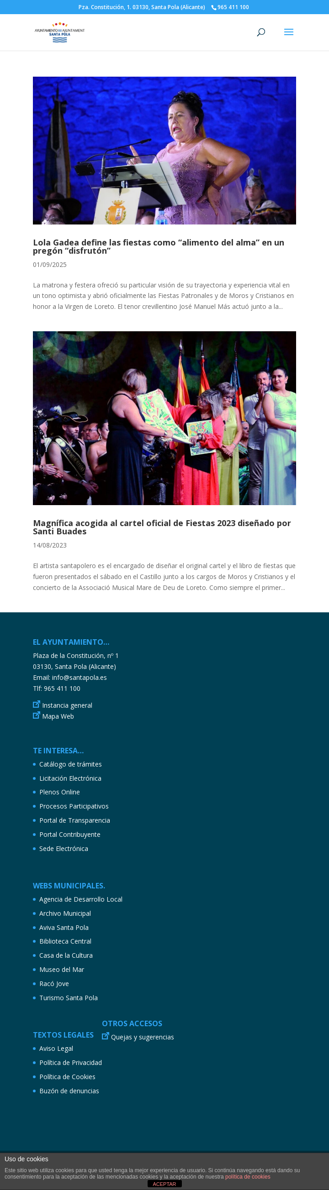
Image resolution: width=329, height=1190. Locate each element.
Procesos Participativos (74, 806)
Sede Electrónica (63, 848)
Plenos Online (59, 792)
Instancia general (67, 705)
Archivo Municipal (65, 913)
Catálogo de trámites (70, 764)
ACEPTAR (164, 1184)
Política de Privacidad (70, 1062)
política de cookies (248, 1177)
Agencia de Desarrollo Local (80, 899)
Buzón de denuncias (69, 1090)
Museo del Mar (61, 969)
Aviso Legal (56, 1048)
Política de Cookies (67, 1076)
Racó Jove (54, 983)
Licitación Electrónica (70, 778)
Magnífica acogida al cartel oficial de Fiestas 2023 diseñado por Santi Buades (162, 527)
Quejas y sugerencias (142, 1037)
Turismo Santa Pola (68, 997)
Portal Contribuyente (70, 834)
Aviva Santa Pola (64, 927)
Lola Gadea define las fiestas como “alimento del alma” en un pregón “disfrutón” (158, 246)
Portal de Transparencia (74, 820)
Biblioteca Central (65, 941)
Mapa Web (58, 716)
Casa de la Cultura (66, 955)
